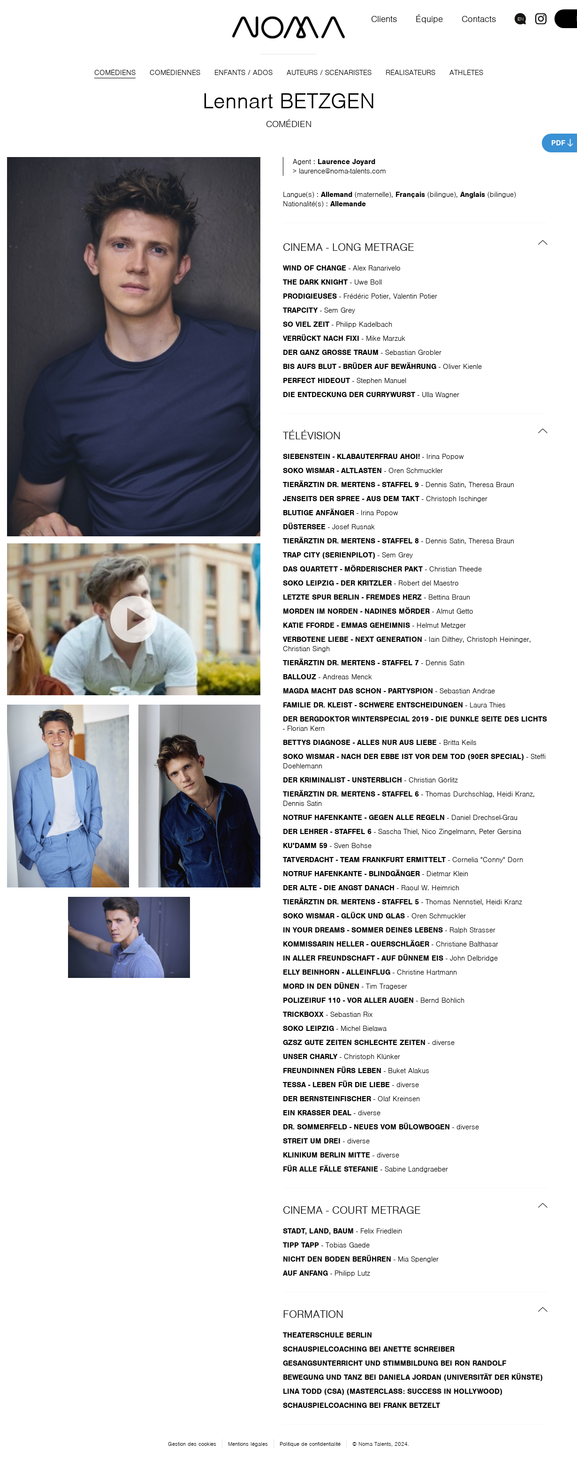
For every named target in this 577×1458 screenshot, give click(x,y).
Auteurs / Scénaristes (329, 72)
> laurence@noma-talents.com (339, 171)
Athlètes (466, 72)
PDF (558, 143)
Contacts (478, 19)
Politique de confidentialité (310, 1444)
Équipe (428, 19)
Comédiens (115, 72)
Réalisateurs (410, 72)
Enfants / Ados (243, 72)
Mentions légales (248, 1444)
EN (520, 18)
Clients (382, 19)
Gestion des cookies (192, 1444)
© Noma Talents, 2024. (380, 1444)
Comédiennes (175, 72)
